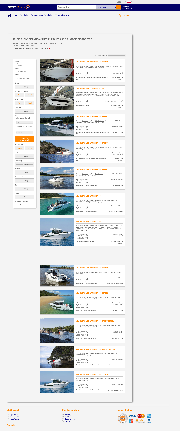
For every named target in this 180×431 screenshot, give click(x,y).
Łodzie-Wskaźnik (15, 419)
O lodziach (61, 15)
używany (19, 65)
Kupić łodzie (21, 15)
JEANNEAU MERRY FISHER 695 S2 (90, 88)
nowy (18, 63)
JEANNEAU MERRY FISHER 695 (89, 196)
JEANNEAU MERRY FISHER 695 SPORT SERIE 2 (95, 321)
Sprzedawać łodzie (41, 15)
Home (9, 15)
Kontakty (68, 415)
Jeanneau (85, 66)
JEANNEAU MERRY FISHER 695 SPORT (92, 143)
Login (119, 2)
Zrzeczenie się (70, 419)
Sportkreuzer (99, 174)
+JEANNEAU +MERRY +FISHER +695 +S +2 (32, 48)
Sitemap (67, 421)
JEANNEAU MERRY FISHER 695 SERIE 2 (92, 62)
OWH (67, 417)
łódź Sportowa (99, 225)
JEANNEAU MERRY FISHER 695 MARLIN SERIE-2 (95, 349)
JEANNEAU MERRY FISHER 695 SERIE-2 (92, 169)
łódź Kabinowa (99, 66)
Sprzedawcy (125, 15)
